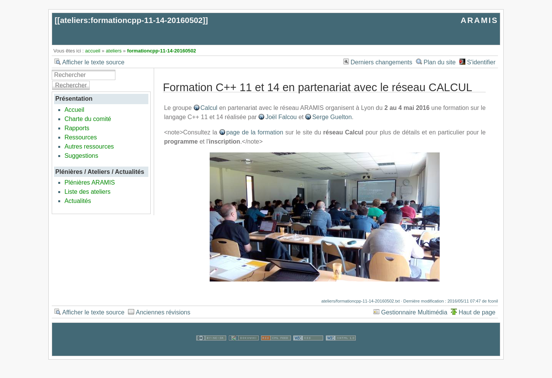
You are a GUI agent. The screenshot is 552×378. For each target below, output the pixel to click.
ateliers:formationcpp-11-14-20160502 (131, 20)
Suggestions (81, 155)
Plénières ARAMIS (89, 182)
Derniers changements (381, 62)
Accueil (74, 109)
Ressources (80, 137)
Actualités (77, 201)
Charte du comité (87, 119)
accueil (92, 51)
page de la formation (254, 132)
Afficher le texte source (93, 62)
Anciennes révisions (163, 312)
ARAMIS (479, 20)
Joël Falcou (281, 117)
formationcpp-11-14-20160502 (161, 51)
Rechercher (71, 85)
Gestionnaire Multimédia (414, 312)
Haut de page (476, 312)
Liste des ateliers (87, 191)
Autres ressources (89, 146)
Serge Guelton (332, 117)
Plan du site (440, 62)
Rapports (76, 128)
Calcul (208, 108)
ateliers (114, 51)
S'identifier (481, 62)
